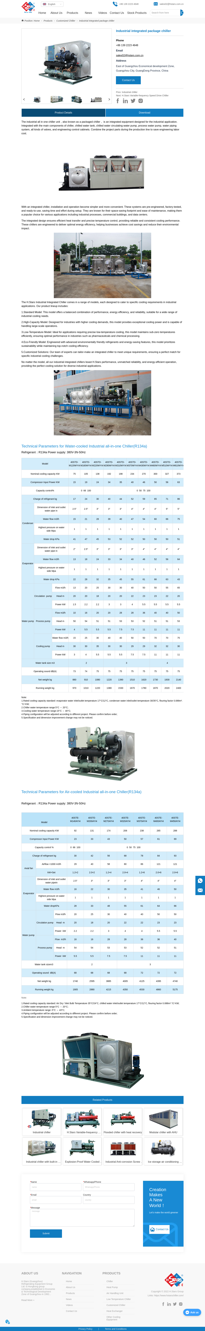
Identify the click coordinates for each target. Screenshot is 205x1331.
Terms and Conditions (116, 1329)
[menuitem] (72, 13)
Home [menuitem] (42, 12)
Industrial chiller (129, 92)
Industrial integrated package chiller (96, 20)
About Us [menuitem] (56, 12)
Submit (46, 1233)
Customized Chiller (66, 20)
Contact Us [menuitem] (117, 12)
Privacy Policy (85, 1329)
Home (36, 20)
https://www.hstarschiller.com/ (169, 1295)
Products (48, 20)
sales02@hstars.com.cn (129, 55)
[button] (72, 13)
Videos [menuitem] (102, 12)
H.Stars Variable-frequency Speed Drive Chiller (145, 95)
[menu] (92, 13)
